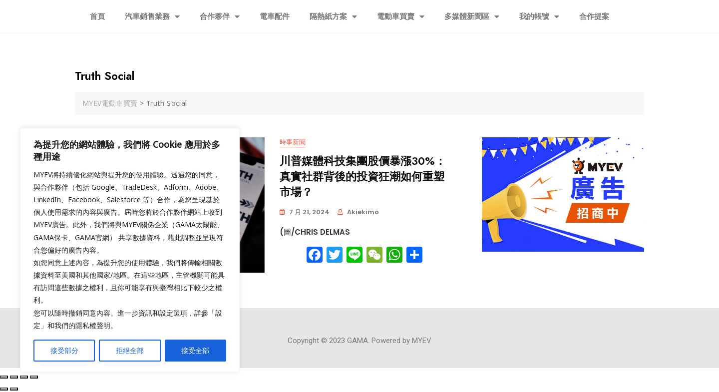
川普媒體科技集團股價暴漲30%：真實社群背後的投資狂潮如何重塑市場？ (363, 176)
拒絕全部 (130, 350)
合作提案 (594, 16)
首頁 (97, 16)
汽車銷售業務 (152, 16)
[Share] (14, 377)
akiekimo (363, 212)
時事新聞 (293, 142)
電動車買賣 (400, 16)
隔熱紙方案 (333, 16)
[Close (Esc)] (4, 377)
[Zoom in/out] (34, 377)
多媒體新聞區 (471, 16)
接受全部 (195, 350)
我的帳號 (539, 16)
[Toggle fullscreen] (24, 377)
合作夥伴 (220, 16)
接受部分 (64, 350)
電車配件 (275, 16)
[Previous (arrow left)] (4, 389)
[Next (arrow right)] (14, 389)
